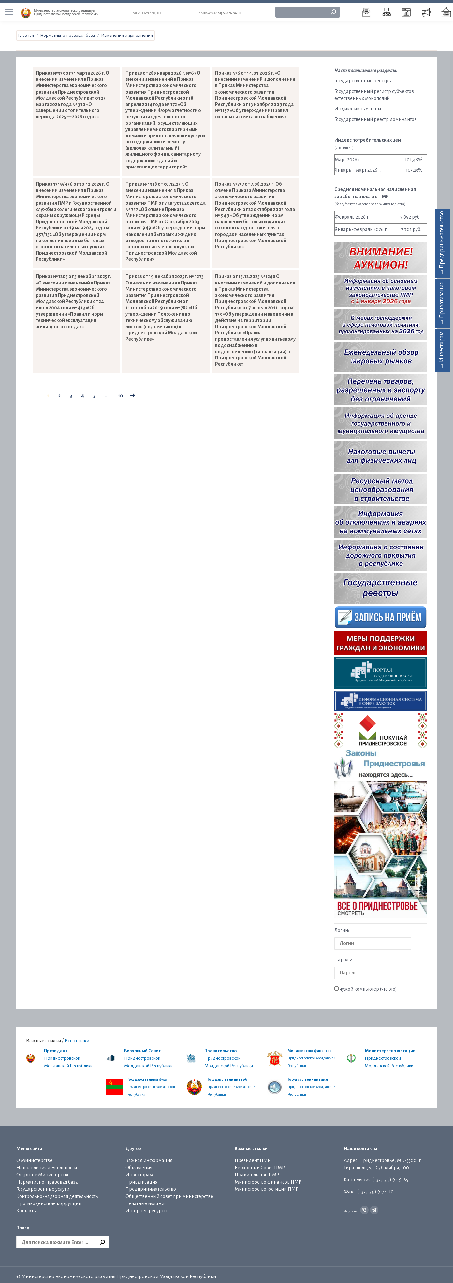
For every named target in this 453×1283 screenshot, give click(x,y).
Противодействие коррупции (48, 1200)
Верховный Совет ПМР (260, 1164)
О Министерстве (34, 1157)
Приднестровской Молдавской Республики (66, 9)
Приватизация (141, 1178)
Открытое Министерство (43, 1171)
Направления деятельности (46, 1164)
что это (388, 985)
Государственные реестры (363, 77)
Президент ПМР (252, 1157)
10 (120, 392)
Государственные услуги (42, 1185)
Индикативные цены (357, 105)
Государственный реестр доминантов (375, 116)
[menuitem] (366, 9)
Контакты (26, 1207)
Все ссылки (77, 1037)
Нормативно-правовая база (47, 1178)
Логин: (341, 927)
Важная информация (148, 1157)
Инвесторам (139, 1171)
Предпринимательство (150, 1185)
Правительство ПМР (257, 1171)
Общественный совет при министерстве (169, 1193)
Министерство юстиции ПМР (267, 1185)
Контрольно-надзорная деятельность (57, 1193)
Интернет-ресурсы (146, 1207)
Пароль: (343, 956)
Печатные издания (146, 1200)
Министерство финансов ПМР (268, 1178)
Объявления (138, 1164)
